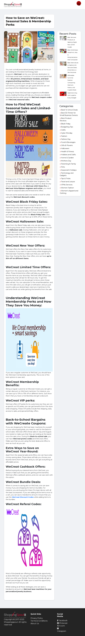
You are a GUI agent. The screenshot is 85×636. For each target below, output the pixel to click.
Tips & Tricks (65, 179)
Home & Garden (67, 158)
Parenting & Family (68, 164)
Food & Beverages (67, 142)
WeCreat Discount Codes (23, 497)
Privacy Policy (37, 618)
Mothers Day (65, 161)
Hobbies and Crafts (68, 155)
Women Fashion (67, 188)
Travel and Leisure (67, 182)
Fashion (63, 136)
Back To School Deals (69, 110)
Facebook (62, 620)
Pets (62, 167)
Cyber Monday (66, 133)
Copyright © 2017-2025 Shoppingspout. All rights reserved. (15, 622)
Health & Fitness (67, 152)
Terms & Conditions (39, 621)
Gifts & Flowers (66, 145)
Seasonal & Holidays (68, 170)
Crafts (63, 130)
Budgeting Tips (66, 127)
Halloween (64, 148)
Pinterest (62, 623)
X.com (61, 626)
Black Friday (65, 124)
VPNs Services (66, 185)
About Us (35, 623)
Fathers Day (65, 139)
